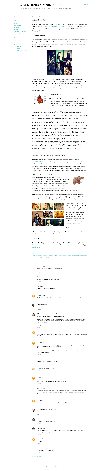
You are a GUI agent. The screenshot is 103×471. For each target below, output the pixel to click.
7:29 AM (39, 290)
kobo (15, 40)
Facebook (17, 34)
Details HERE (36, 247)
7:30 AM (39, 300)
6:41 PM (39, 423)
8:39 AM (39, 354)
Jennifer (39, 377)
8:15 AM (38, 327)
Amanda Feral (18, 23)
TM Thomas (40, 359)
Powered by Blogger (51, 466)
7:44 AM (39, 309)
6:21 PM (38, 414)
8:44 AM (39, 363)
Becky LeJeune (41, 332)
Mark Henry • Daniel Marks (41, 5)
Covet (16, 29)
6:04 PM (39, 405)
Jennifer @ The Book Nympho (45, 368)
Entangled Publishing (20, 31)
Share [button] (16, 17)
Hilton (38, 419)
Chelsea (39, 277)
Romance (17, 48)
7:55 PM (39, 443)
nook (15, 44)
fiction (16, 36)
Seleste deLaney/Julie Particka (45, 314)
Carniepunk (17, 25)
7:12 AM (38, 272)
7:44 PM (39, 434)
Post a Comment (36, 456)
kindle (16, 38)
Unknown (39, 342)
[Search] (86, 5)
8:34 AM (39, 338)
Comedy (16, 27)
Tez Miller (39, 428)
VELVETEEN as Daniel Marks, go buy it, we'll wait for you (57, 26)
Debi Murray (40, 295)
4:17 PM (39, 395)
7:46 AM (39, 452)
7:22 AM (39, 281)
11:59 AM (39, 373)
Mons (38, 439)
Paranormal (17, 46)
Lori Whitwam (41, 304)
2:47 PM (39, 383)
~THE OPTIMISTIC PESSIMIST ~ (46, 409)
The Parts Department (20, 50)
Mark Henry (17, 42)
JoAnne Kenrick (41, 448)
